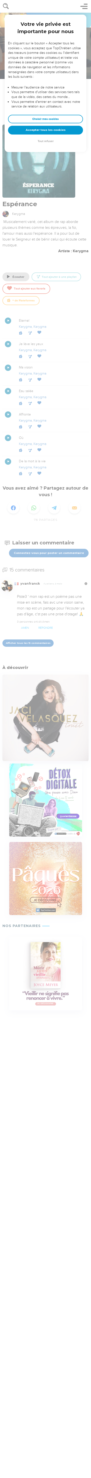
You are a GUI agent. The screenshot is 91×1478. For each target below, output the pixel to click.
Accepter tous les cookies (46, 130)
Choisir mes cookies (45, 119)
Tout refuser (46, 141)
